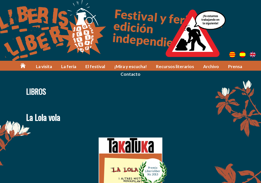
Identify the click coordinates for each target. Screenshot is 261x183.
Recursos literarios (175, 66)
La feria (68, 66)
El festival (95, 66)
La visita (44, 66)
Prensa (235, 66)
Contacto (130, 74)
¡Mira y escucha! (130, 66)
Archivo (211, 66)
